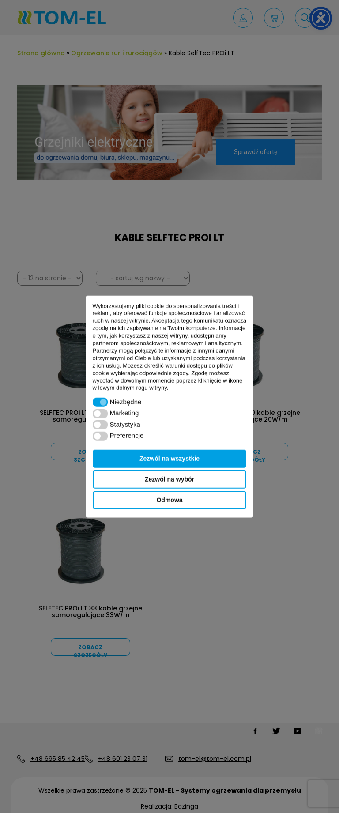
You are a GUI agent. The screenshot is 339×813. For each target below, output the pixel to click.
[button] (100, 402)
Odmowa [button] (169, 500)
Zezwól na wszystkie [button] (169, 458)
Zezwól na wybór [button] (169, 479)
